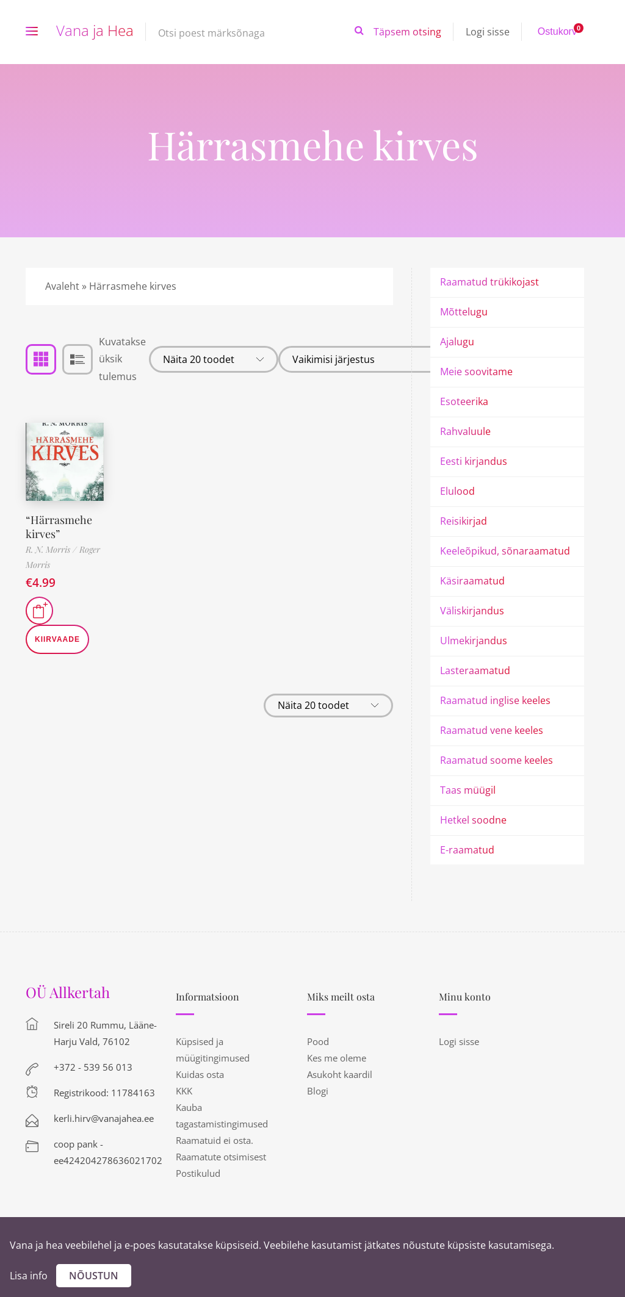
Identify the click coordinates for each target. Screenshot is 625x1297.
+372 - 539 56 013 (93, 1067)
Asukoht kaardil (339, 1074)
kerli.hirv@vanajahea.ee (104, 1118)
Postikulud (198, 1173)
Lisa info (29, 1275)
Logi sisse (488, 31)
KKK (184, 1091)
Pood (318, 1041)
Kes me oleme (336, 1058)
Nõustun (93, 1275)
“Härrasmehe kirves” (59, 526)
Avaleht (62, 286)
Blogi (317, 1091)
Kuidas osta (200, 1074)
